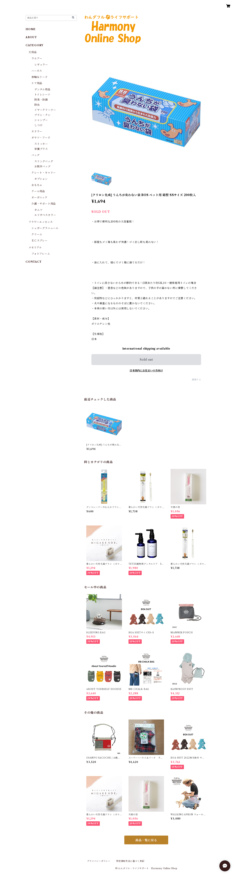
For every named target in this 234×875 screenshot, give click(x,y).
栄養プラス (41, 149)
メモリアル (35, 247)
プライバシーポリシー (98, 861)
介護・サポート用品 (43, 203)
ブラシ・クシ (42, 115)
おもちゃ (36, 185)
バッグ (35, 155)
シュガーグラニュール (44, 228)
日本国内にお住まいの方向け (146, 370)
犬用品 (33, 52)
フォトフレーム (40, 253)
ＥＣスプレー (39, 240)
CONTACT (34, 261)
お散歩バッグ (42, 166)
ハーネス (36, 70)
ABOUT (31, 37)
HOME (31, 29)
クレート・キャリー (43, 172)
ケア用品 (36, 83)
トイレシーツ (42, 94)
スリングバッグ (43, 161)
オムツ (38, 210)
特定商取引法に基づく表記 (130, 861)
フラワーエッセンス (41, 222)
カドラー (36, 131)
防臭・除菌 (41, 99)
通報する (196, 379)
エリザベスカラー (45, 215)
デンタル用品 (42, 89)
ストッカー (41, 143)
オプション (41, 179)
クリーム (36, 234)
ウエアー (36, 58)
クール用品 (38, 191)
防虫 (37, 104)
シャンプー (41, 120)
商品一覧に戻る (146, 840)
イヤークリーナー (45, 110)
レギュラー (41, 64)
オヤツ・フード (40, 137)
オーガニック (39, 197)
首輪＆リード (39, 77)
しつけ (38, 125)
